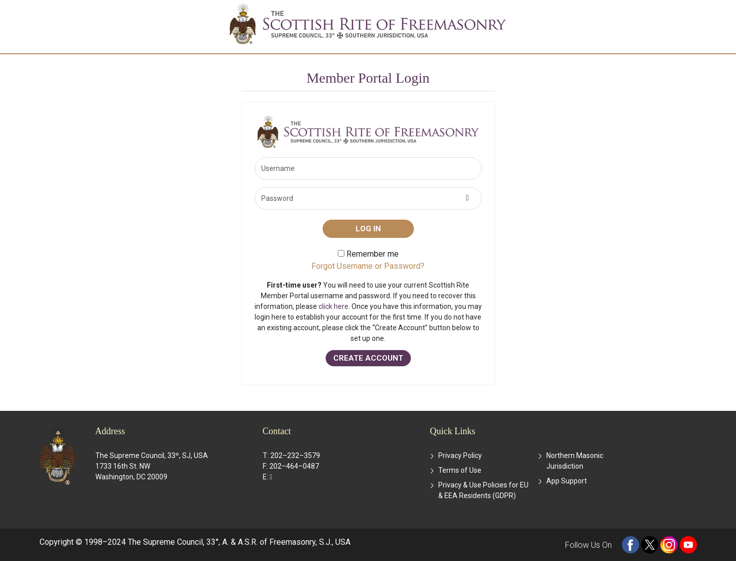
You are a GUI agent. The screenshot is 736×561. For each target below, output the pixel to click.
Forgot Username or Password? (368, 266)
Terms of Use (459, 470)
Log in (368, 228)
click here (333, 306)
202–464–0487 (294, 466)
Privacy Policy (460, 455)
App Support (566, 481)
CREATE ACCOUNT (368, 358)
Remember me (368, 254)
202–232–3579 (295, 455)
